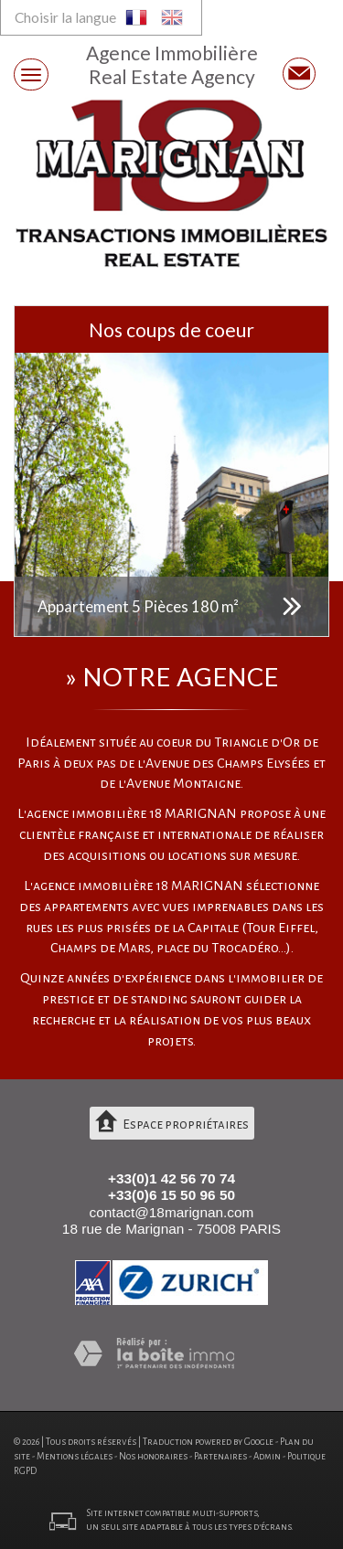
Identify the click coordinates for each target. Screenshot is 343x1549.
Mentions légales (75, 1456)
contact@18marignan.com (172, 1212)
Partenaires (220, 1456)
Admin (267, 1456)
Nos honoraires (153, 1456)
